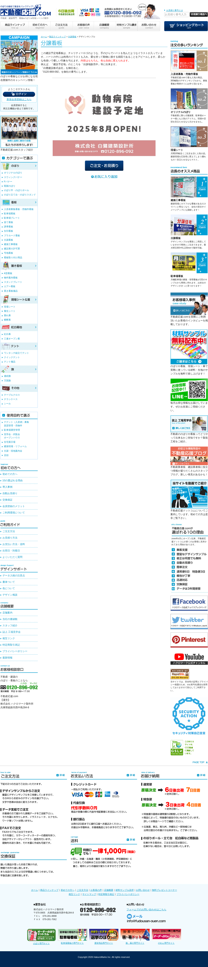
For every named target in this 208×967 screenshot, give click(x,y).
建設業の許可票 (12, 248)
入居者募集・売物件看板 (184, 74)
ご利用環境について (13, 512)
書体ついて (8, 581)
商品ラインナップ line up (14, 26)
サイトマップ (89, 894)
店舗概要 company (105, 26)
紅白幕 (7, 334)
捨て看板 (8, 222)
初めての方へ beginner (39, 26)
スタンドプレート (13, 282)
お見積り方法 (9, 537)
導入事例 (7, 486)
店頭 (6, 455)
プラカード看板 (12, 235)
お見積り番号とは (174, 10)
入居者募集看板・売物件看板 (19, 209)
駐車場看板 (177, 276)
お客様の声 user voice (83, 26)
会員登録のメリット (13, 506)
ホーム (44, 36)
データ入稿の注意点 (13, 575)
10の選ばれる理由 (12, 480)
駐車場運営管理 (12, 430)
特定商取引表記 (11, 644)
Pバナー (8, 181)
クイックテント (12, 357)
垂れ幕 (7, 315)
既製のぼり (9, 186)
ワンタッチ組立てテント (16, 353)
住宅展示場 (9, 442)
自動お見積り (9, 493)
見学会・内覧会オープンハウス (12, 436)
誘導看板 (8, 226)
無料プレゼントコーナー (164, 890)
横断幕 (7, 319)
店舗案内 (7, 612)
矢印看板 (8, 231)
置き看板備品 (11, 291)
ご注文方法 (8, 531)
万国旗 (7, 380)
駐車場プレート (12, 218)
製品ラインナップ (57, 36)
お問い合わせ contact (149, 26)
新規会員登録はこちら (19, 99)
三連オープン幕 (12, 338)
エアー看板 (9, 286)
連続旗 (7, 376)
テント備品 (9, 361)
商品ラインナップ (49, 890)
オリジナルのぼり (181, 112)
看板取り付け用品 (13, 257)
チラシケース (11, 399)
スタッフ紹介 (9, 625)
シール (7, 403)
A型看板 (8, 273)
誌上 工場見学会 (11, 631)
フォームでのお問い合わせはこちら (146, 909)
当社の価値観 (9, 619)
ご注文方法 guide (61, 26)
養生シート (9, 311)
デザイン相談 (9, 594)
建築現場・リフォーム (15, 446)
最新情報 (7, 657)
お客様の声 (96, 890)
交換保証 (7, 499)
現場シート (177, 150)
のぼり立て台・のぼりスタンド (20, 194)
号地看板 (8, 253)
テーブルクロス (12, 395)
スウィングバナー (13, 177)
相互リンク (8, 638)
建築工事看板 (178, 200)
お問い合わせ (143, 890)
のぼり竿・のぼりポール (16, 190)
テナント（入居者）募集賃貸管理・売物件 (16, 424)
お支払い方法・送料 (13, 544)
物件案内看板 (11, 277)
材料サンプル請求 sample (127, 26)
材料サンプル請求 (125, 890)
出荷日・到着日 (11, 550)
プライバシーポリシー (14, 651)
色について (8, 588)
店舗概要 (108, 890)
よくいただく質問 (12, 557)
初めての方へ (9, 474)
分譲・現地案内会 (13, 451)
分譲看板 (72, 36)
